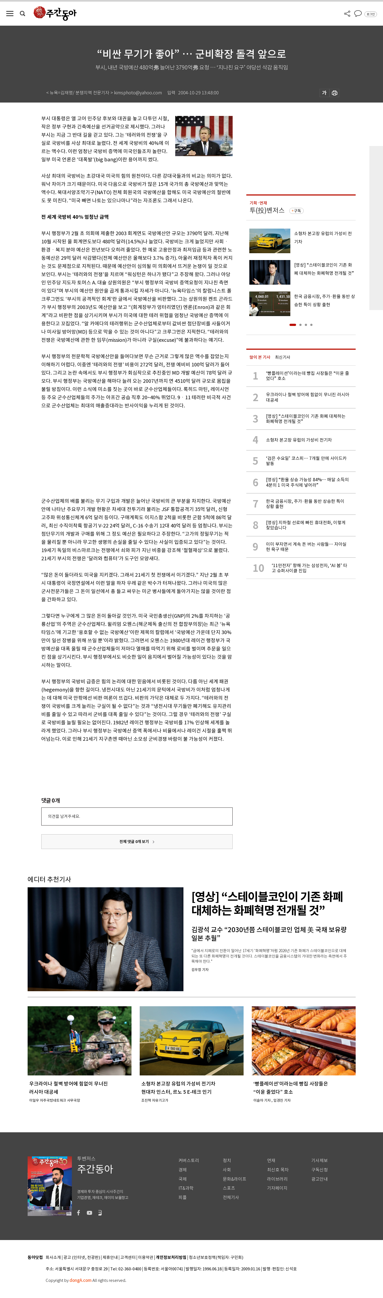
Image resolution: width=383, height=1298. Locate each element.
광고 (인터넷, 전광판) (81, 1257)
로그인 (371, 14)
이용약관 (145, 1257)
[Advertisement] (123, 452)
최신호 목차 (278, 1169)
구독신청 (319, 1169)
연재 (271, 1160)
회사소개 (53, 1257)
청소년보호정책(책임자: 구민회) (216, 1257)
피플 (183, 1197)
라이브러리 (277, 1179)
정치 (227, 1160)
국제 (183, 1179)
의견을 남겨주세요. (64, 816)
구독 (297, 210)
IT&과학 (186, 1188)
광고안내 (319, 1179)
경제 (183, 1169)
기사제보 (319, 1160)
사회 (227, 1169)
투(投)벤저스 (267, 210)
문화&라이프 (234, 1179)
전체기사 (231, 1197)
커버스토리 (189, 1160)
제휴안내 (110, 1257)
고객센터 (128, 1257)
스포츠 (229, 1188)
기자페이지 (277, 1188)
